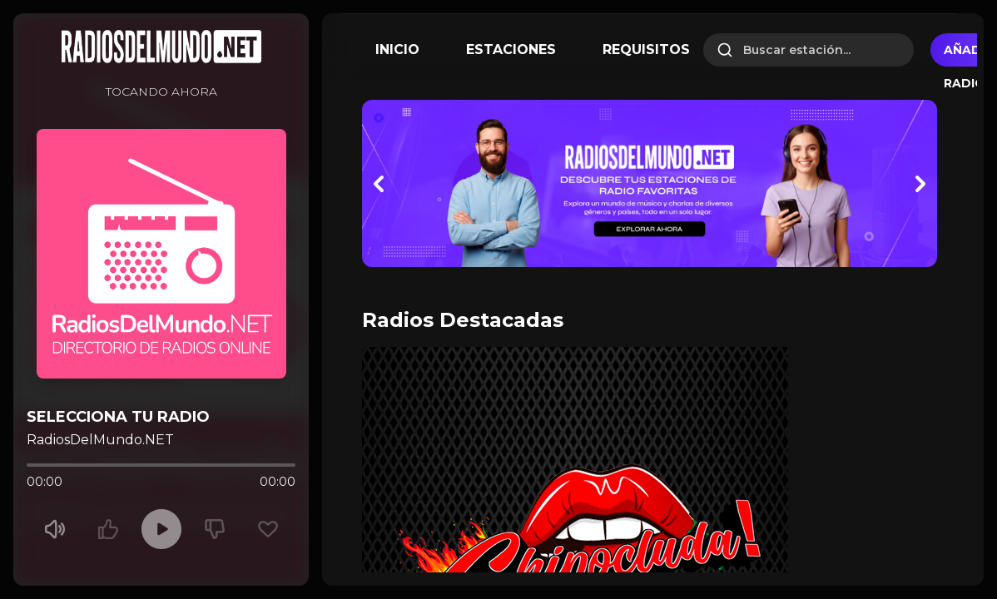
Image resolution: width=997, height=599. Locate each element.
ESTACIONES (511, 49)
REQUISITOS (646, 49)
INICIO (397, 49)
